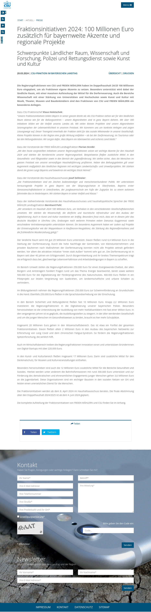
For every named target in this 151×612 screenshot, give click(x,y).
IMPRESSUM (43, 607)
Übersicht (114, 73)
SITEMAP (104, 607)
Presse (39, 20)
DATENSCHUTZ (84, 607)
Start (20, 20)
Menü (127, 4)
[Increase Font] (3, 26)
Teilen (75, 423)
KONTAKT (62, 607)
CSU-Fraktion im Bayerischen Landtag (54, 73)
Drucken (128, 73)
